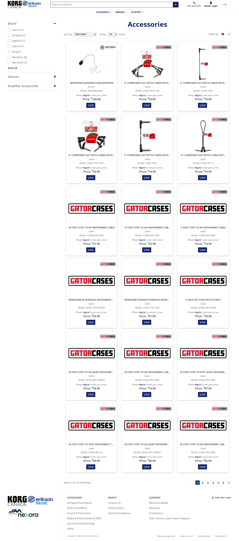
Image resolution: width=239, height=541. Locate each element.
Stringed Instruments (79, 503)
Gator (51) (16, 46)
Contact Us (114, 503)
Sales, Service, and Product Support (169, 518)
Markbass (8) (17, 57)
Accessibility (220, 536)
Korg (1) (14, 51)
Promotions (156, 513)
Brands (120, 12)
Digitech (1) (16, 40)
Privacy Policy (116, 508)
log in (86, 95)
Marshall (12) (17, 62)
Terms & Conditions (119, 513)
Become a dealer (158, 503)
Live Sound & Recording (80, 523)
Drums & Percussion (79, 513)
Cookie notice (204, 536)
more (11, 68)
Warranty (154, 508)
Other (70, 528)
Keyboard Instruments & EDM (84, 518)
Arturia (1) (16, 30)
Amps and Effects (77, 508)
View (91, 105)
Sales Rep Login (223, 497)
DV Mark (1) (16, 35)
